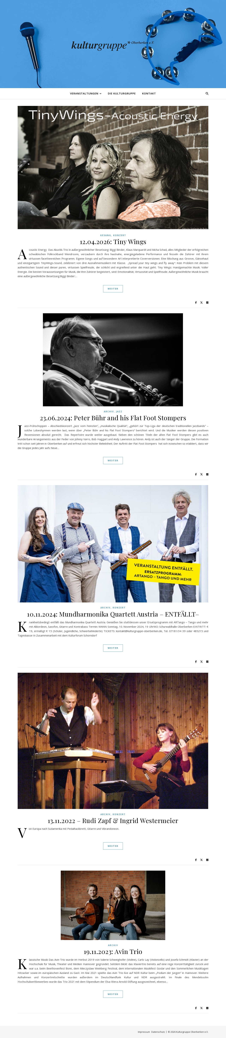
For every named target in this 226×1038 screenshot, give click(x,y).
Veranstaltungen (84, 93)
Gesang (105, 235)
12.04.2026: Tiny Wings (113, 241)
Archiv (109, 411)
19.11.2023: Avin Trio (113, 951)
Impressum (144, 1031)
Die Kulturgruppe (122, 93)
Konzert (119, 235)
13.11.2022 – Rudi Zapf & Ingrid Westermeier (113, 820)
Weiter (113, 288)
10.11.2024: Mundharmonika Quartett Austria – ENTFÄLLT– (113, 614)
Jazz (119, 411)
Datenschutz (158, 1031)
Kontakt (149, 93)
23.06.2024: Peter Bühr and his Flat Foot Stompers (113, 417)
